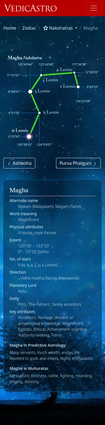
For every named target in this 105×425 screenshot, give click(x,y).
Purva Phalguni (78, 163)
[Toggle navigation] (94, 8)
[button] (59, 28)
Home (9, 28)
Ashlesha (19, 163)
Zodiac (29, 28)
